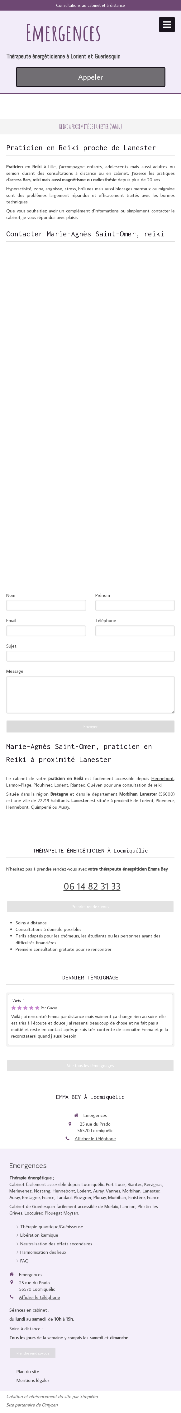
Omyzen (50, 1405)
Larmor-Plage (18, 785)
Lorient (61, 785)
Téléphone (105, 620)
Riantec (77, 785)
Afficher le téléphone (95, 1138)
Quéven (94, 785)
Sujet (11, 646)
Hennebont (162, 778)
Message (14, 671)
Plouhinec (43, 785)
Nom (10, 595)
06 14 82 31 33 (92, 886)
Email (11, 620)
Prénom (102, 595)
